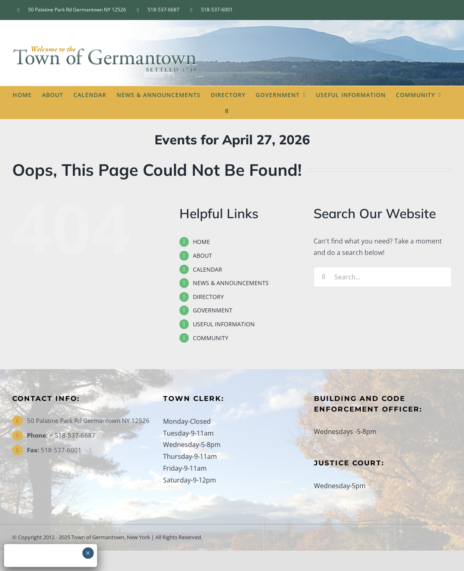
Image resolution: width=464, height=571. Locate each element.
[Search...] (383, 277)
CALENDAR (207, 269)
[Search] (324, 277)
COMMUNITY (210, 338)
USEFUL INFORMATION (224, 324)
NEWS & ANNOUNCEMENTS (231, 283)
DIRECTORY (208, 297)
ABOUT (202, 255)
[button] (227, 110)
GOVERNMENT (212, 310)
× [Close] (88, 553)
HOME (201, 242)
